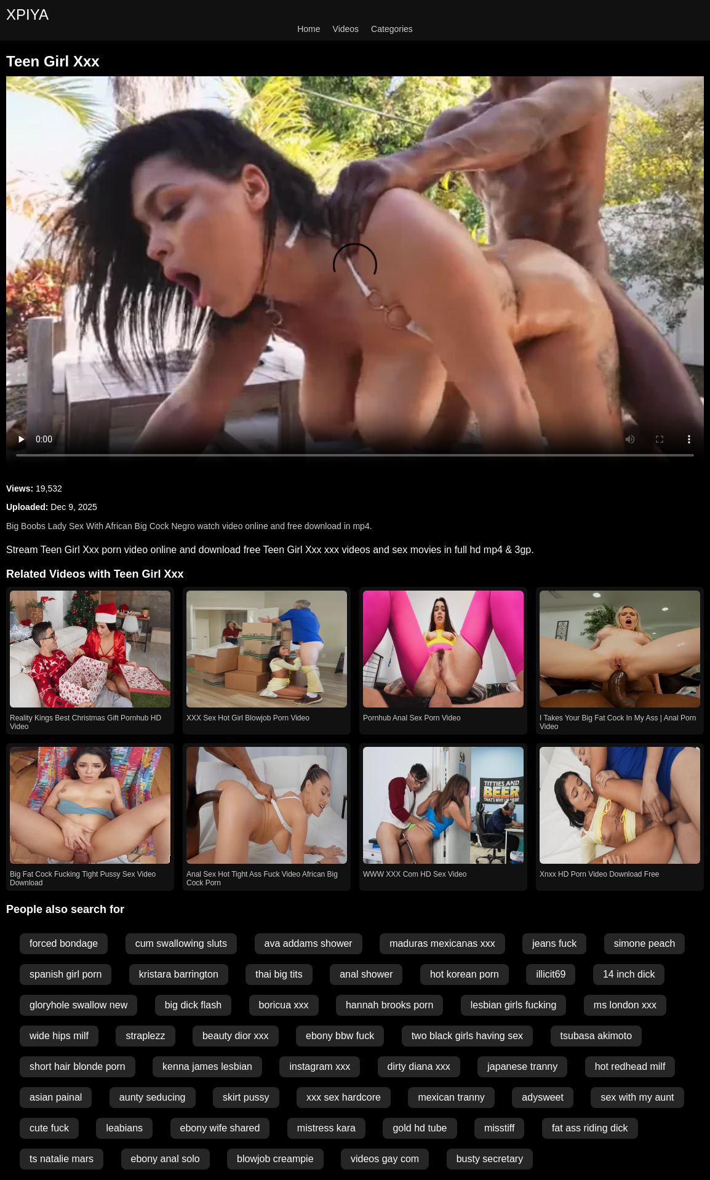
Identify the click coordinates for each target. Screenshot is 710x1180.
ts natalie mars (62, 1159)
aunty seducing (152, 1097)
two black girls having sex (467, 1036)
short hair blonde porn (78, 1066)
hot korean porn (464, 974)
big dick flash (193, 1005)
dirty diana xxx (419, 1066)
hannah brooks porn (389, 1005)
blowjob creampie (275, 1159)
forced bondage (64, 943)
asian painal (56, 1097)
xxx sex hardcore (343, 1097)
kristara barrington (178, 974)
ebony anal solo (165, 1159)
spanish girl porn (66, 974)
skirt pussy (246, 1097)
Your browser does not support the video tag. (355, 272)
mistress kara (326, 1128)
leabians (124, 1128)
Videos (346, 29)
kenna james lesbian (207, 1066)
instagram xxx (319, 1066)
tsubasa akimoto (596, 1036)
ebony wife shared (220, 1128)
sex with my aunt (637, 1097)
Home (308, 29)
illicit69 (550, 974)
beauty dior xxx (235, 1036)
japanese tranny (522, 1066)
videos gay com (385, 1159)
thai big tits (278, 974)
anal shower (366, 974)
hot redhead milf (630, 1066)
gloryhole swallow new (78, 1005)
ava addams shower (309, 943)
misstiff (499, 1128)
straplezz (145, 1036)
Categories (392, 29)
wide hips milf (59, 1036)
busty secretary (490, 1159)
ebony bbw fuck (340, 1036)
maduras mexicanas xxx (442, 943)
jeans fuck (554, 943)
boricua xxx (284, 1005)
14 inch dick (629, 974)
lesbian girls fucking (514, 1005)
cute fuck (49, 1128)
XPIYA (27, 14)
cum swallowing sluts (181, 943)
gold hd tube (420, 1128)
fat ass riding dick (590, 1128)
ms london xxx (625, 1005)
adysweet (543, 1097)
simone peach (645, 943)
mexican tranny (451, 1097)
